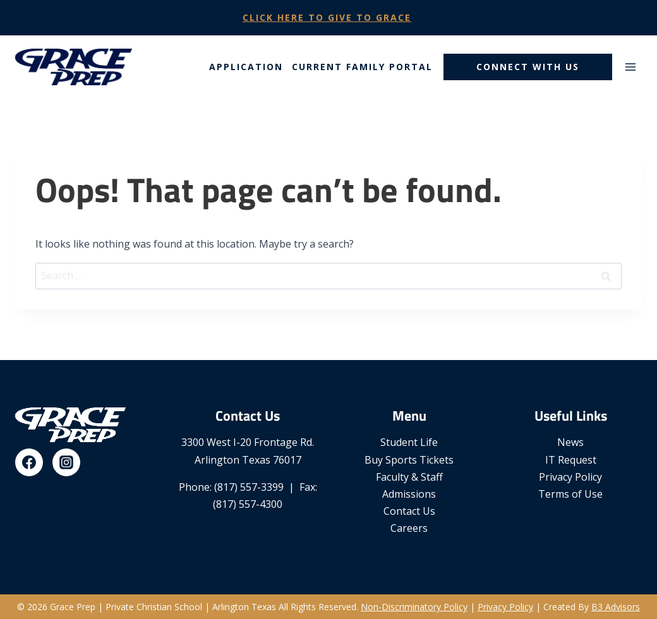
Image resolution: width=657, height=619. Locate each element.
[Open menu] (630, 66)
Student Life (409, 442)
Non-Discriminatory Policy (414, 607)
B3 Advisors (615, 607)
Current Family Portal (362, 67)
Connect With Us (527, 67)
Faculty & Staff (409, 477)
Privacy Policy (570, 477)
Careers (409, 528)
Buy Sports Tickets (409, 460)
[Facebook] (29, 462)
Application (246, 67)
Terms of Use (570, 494)
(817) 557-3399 (249, 487)
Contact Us (409, 511)
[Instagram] (66, 462)
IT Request (570, 460)
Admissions (409, 494)
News (570, 442)
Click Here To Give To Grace (327, 17)
